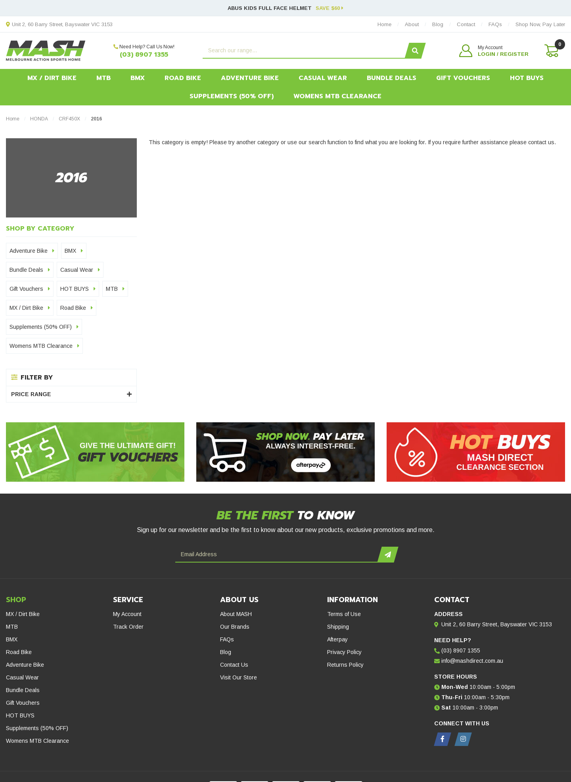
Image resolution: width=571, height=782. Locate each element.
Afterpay (337, 639)
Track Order (128, 627)
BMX (137, 78)
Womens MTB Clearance (337, 96)
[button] (494, 50)
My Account (127, 614)
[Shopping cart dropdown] (551, 50)
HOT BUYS (527, 78)
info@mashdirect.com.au (472, 661)
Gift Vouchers (463, 78)
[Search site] (414, 51)
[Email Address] (277, 555)
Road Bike (183, 78)
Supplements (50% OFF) (232, 96)
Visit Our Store (238, 677)
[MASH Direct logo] (46, 50)
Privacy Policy (344, 652)
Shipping (338, 627)
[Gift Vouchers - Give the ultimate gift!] (95, 452)
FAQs (227, 639)
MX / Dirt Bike (52, 78)
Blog (225, 652)
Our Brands (234, 627)
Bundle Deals (391, 78)
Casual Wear (323, 78)
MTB (103, 78)
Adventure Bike (250, 78)
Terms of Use (344, 614)
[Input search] (305, 51)
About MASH (236, 614)
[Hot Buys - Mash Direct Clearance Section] (476, 452)
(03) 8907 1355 (144, 54)
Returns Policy (345, 665)
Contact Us (234, 665)
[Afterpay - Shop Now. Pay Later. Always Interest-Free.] (285, 452)
